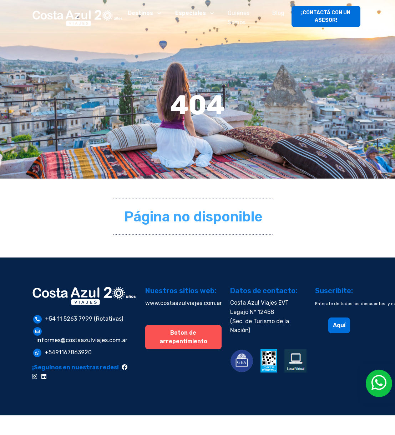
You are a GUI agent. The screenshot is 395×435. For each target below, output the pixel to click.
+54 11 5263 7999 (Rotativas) (84, 318)
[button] (145, 13)
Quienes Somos (238, 18)
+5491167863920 (68, 352)
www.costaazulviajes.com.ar (183, 303)
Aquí (339, 325)
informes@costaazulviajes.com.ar (81, 340)
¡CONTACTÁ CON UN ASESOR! (325, 16)
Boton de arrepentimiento (183, 337)
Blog (278, 13)
